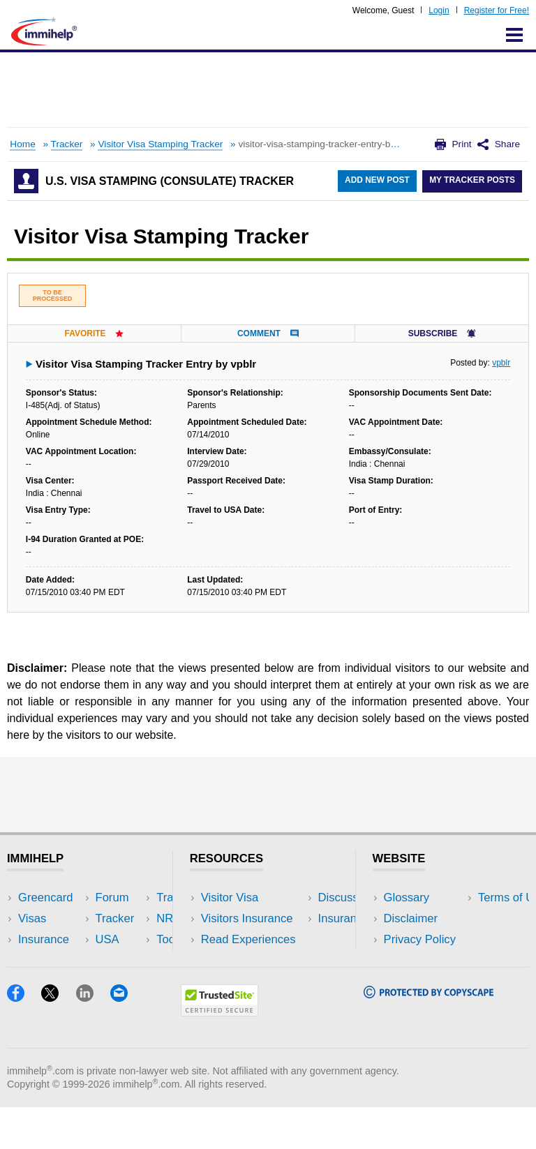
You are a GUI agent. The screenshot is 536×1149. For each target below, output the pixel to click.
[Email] (125, 1039)
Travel (128, 918)
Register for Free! (496, 10)
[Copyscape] (428, 1035)
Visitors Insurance (247, 918)
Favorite (94, 333)
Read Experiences (248, 939)
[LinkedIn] (93, 1039)
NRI (122, 939)
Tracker (67, 144)
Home (22, 144)
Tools (126, 960)
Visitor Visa (229, 897)
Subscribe (441, 333)
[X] (58, 1039)
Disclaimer (411, 918)
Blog (123, 981)
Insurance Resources (256, 981)
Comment (268, 333)
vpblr (501, 363)
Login (439, 10)
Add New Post (375, 181)
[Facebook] (24, 1039)
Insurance (43, 939)
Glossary (407, 897)
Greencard (45, 897)
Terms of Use (418, 960)
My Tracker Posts (472, 181)
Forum (35, 960)
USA (124, 897)
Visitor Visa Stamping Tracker (160, 144)
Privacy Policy (420, 939)
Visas (32, 918)
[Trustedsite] (219, 1053)
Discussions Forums (253, 960)
